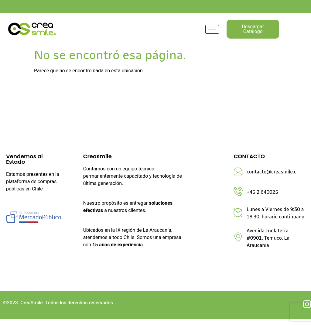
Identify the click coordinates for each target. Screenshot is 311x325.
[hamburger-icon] (212, 29)
